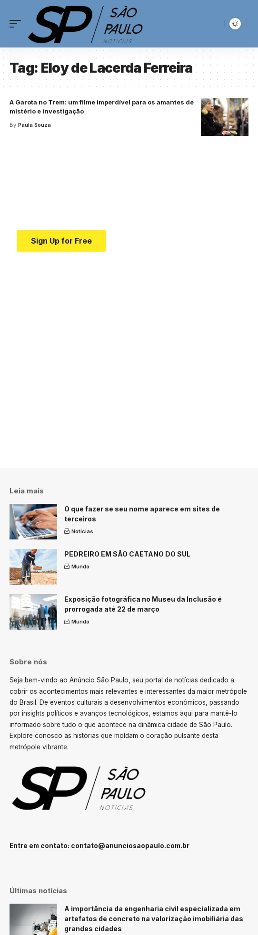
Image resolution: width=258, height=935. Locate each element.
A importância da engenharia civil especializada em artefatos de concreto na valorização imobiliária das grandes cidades (153, 919)
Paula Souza (34, 125)
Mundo (80, 566)
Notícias (82, 531)
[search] (215, 23)
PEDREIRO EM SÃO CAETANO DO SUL (127, 554)
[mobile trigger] (18, 23)
